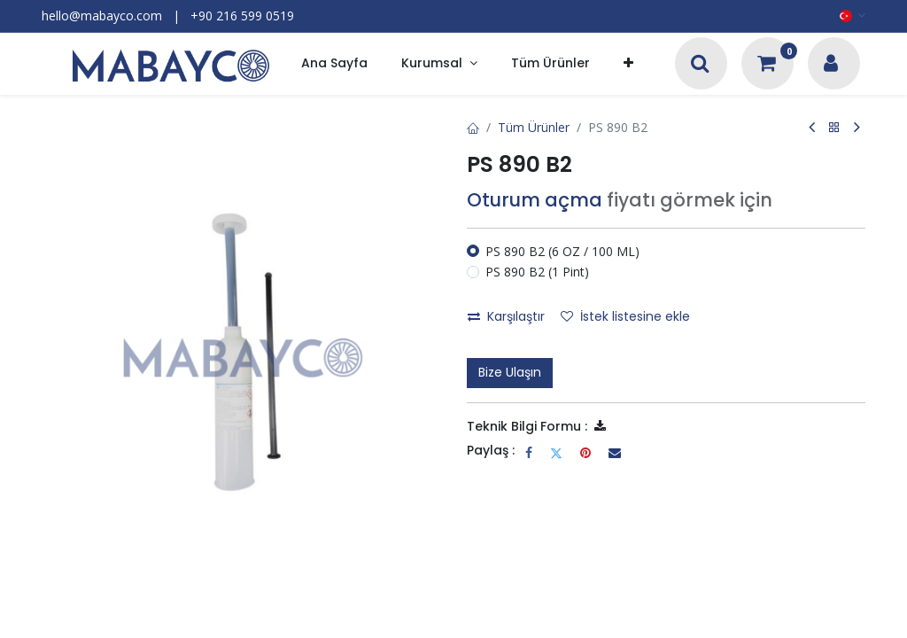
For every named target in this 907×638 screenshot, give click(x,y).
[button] (628, 64)
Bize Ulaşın (509, 372)
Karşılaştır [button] (506, 316)
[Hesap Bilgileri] (831, 65)
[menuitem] (334, 64)
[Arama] (700, 65)
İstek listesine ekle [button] (625, 316)
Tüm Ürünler (534, 127)
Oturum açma (534, 200)
